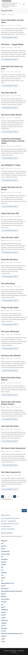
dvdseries (6, 1)
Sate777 (3, 586)
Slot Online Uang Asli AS (11, 472)
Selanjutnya (6, 499)
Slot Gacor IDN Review (10, 331)
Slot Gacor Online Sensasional (13, 448)
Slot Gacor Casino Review (11, 115)
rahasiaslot (4, 628)
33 (18, 496)
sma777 (3, 625)
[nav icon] (23, 4)
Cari (24, 510)
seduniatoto (4, 559)
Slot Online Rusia (8, 284)
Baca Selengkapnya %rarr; (10, 37)
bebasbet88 (4, 609)
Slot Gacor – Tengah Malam (12, 44)
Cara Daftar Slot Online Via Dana (11, 67)
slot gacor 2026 (5, 554)
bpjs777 (3, 607)
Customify (13, 652)
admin (3, 25)
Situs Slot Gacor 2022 (10, 237)
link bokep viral (5, 551)
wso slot (3, 631)
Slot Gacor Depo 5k (9, 93)
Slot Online (17, 25)
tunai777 (3, 615)
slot (2, 543)
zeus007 (3, 612)
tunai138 (3, 546)
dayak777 (3, 636)
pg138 (3, 549)
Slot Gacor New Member (11, 356)
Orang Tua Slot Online (10, 308)
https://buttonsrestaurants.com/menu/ (11, 591)
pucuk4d (3, 564)
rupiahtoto (4, 572)
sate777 (3, 578)
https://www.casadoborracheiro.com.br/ (12, 633)
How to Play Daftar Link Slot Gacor (12, 21)
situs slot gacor (5, 599)
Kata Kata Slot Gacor (9, 259)
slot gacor (4, 562)
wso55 (3, 639)
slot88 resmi (4, 620)
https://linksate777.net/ (7, 583)
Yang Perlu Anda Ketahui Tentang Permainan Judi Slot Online (12, 141)
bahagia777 (4, 541)
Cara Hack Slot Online (10, 426)
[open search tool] (19, 4)
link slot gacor (5, 588)
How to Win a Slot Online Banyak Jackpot (11, 403)
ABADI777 (4, 596)
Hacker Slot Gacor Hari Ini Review (11, 188)
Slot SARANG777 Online (10, 165)
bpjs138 (3, 594)
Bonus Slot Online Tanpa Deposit (11, 379)
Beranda (4, 14)
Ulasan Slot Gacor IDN (10, 213)
